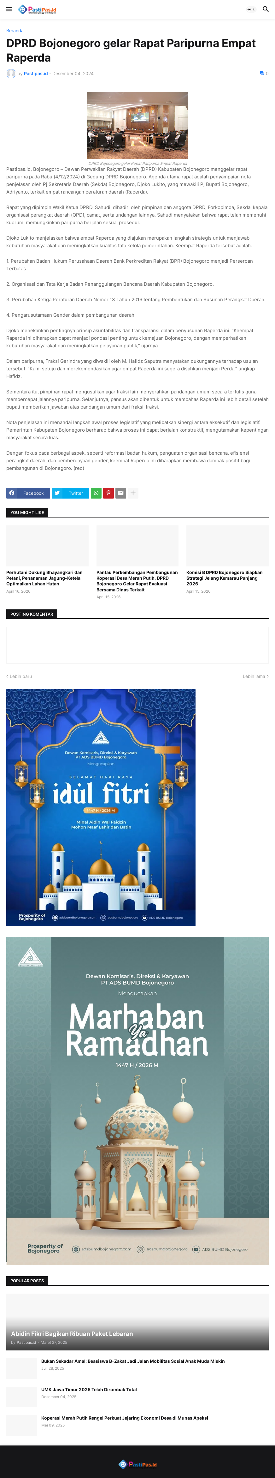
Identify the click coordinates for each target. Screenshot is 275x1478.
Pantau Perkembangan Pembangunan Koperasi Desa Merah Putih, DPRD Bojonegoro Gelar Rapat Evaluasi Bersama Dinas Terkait (137, 581)
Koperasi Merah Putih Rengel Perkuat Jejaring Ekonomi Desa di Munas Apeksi (124, 1418)
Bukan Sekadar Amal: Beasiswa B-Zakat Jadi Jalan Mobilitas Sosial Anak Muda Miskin (133, 1361)
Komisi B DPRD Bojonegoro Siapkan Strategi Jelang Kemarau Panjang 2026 (224, 578)
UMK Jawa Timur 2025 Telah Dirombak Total (89, 1389)
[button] (8, 9)
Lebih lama (254, 676)
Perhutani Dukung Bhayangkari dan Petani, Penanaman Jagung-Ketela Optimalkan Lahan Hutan (44, 578)
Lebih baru (21, 676)
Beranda (15, 30)
